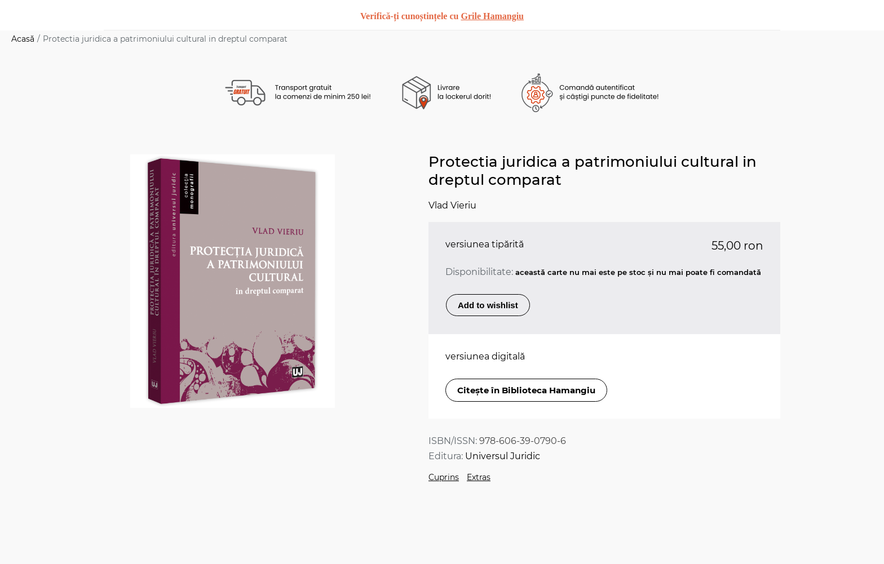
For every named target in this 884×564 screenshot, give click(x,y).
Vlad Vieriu (452, 205)
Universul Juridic (502, 456)
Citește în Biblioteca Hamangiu (526, 390)
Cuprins (443, 477)
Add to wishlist (488, 305)
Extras (478, 477)
